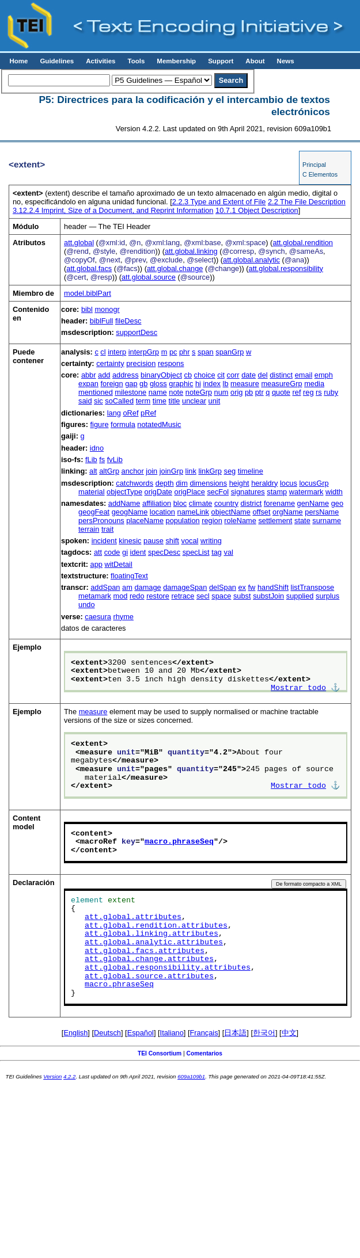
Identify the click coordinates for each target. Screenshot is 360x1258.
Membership (176, 61)
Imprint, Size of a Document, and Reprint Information (113, 210)
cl (102, 352)
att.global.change (175, 268)
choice (204, 375)
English (75, 1032)
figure (99, 424)
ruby (331, 392)
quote (281, 392)
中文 (289, 1032)
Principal (314, 164)
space (221, 596)
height (239, 483)
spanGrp (229, 352)
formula (123, 424)
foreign (111, 383)
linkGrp (210, 471)
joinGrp (171, 471)
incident (104, 540)
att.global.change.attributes (149, 959)
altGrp (109, 471)
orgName (287, 512)
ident (138, 552)
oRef (130, 413)
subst (242, 596)
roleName (240, 520)
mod (120, 596)
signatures (248, 491)
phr (184, 352)
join (151, 471)
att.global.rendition (302, 242)
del (263, 375)
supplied (300, 596)
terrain (88, 529)
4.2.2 (69, 1076)
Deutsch (107, 1032)
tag (216, 552)
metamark (94, 596)
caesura (98, 616)
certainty (110, 363)
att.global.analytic (251, 260)
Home (18, 61)
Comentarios (205, 1053)
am (127, 587)
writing (211, 540)
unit (215, 401)
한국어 (264, 1032)
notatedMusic (159, 424)
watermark (306, 491)
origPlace (190, 491)
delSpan (222, 587)
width (334, 491)
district (251, 503)
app (96, 564)
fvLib (115, 459)
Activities (100, 61)
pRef (148, 413)
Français (204, 1032)
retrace (183, 596)
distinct (281, 375)
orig (236, 392)
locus (288, 483)
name (158, 392)
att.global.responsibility (286, 268)
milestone (130, 392)
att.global (79, 242)
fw (252, 587)
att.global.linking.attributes (151, 934)
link (190, 471)
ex (242, 587)
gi (125, 552)
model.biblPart (87, 293)
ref (297, 392)
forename (279, 503)
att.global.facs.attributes (144, 951)
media (314, 383)
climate (201, 503)
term (143, 401)
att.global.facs (89, 268)
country (226, 503)
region (212, 520)
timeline (250, 471)
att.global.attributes (133, 917)
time (159, 401)
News (285, 61)
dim (182, 483)
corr (233, 375)
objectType (124, 491)
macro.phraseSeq (179, 842)
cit (221, 375)
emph (323, 375)
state (302, 520)
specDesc (164, 552)
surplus (327, 596)
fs (102, 459)
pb (249, 392)
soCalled (119, 401)
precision (141, 363)
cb (188, 375)
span (206, 352)
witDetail (118, 564)
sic (98, 401)
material (91, 491)
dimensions (208, 483)
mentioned (95, 392)
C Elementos (320, 174)
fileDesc (128, 321)
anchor (133, 471)
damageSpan (185, 587)
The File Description (307, 201)
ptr (259, 392)
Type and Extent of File (219, 201)
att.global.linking (191, 251)
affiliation (156, 503)
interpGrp (143, 352)
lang (114, 413)
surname (326, 520)
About (254, 61)
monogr (106, 309)
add (104, 375)
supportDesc (136, 332)
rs (319, 392)
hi (198, 383)
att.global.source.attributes (149, 976)
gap (131, 383)
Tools (136, 61)
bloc (180, 503)
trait (107, 529)
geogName (130, 512)
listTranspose (313, 587)
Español (140, 1032)
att (98, 552)
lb (226, 383)
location (162, 512)
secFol (218, 491)
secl (203, 596)
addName (124, 503)
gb (143, 383)
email (304, 375)
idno (97, 448)
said (85, 401)
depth (165, 483)
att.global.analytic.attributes (154, 942)
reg (308, 392)
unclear (194, 401)
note (176, 392)
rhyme (123, 616)
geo (337, 503)
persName (322, 512)
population (183, 520)
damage (147, 587)
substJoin (268, 596)
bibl (87, 309)
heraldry (264, 483)
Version (52, 1076)
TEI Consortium (159, 1053)
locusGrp (313, 483)
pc (173, 352)
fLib (91, 459)
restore (157, 596)
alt (93, 471)
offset (261, 512)
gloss (158, 383)
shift (172, 540)
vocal (190, 540)
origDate (158, 491)
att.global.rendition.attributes (156, 926)
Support (220, 61)
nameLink (193, 512)
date (248, 375)
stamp (277, 491)
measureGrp (281, 383)
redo (137, 596)
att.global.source (149, 277)
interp (117, 352)
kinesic (130, 540)
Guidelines (57, 61)
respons (171, 363)
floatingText (129, 575)
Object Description (256, 210)
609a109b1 (191, 1076)
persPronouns (101, 520)
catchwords (134, 483)
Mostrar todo (298, 688)
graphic (181, 383)
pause (153, 540)
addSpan (105, 587)
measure (244, 383)
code (112, 552)
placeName (145, 520)
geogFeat (93, 512)
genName (313, 503)
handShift (273, 587)
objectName (231, 512)
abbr (88, 375)
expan (88, 383)
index (212, 383)
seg (229, 471)
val (228, 552)
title (174, 401)
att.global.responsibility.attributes (168, 968)
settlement (275, 520)
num (221, 392)
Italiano (172, 1032)
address (125, 375)
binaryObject (161, 375)
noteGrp (198, 392)
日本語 (235, 1032)
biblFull (101, 321)
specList (196, 552)
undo (86, 604)
